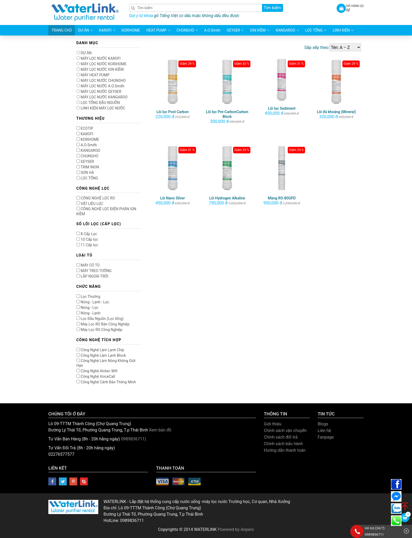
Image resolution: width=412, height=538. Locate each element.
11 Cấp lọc (87, 245)
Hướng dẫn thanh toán (285, 450)
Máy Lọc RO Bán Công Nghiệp (103, 324)
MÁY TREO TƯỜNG (94, 271)
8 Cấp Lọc (86, 234)
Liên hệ (324, 430)
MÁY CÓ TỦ (88, 265)
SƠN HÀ (85, 172)
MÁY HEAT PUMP (93, 75)
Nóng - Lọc (87, 307)
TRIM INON (87, 167)
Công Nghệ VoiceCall (95, 376)
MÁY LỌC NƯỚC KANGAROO (102, 97)
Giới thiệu (272, 423)
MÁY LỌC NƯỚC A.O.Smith (100, 86)
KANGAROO (88, 150)
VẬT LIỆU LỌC (89, 204)
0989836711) (133, 438)
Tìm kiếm (272, 7)
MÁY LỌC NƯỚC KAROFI (98, 58)
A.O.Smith (86, 145)
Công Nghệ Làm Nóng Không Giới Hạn (106, 363)
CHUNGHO (87, 156)
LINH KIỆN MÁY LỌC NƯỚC (100, 108)
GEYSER (85, 161)
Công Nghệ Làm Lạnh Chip (100, 350)
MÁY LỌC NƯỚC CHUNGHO (101, 80)
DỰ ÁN (84, 53)
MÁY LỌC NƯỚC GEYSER (98, 91)
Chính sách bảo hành (283, 443)
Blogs (323, 423)
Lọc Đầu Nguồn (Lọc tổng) (100, 318)
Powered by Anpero (236, 529)
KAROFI (84, 134)
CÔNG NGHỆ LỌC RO (95, 198)
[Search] (206, 8)
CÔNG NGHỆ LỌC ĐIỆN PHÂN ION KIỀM (106, 211)
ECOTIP (84, 128)
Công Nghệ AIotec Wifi (96, 371)
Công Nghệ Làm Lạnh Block (101, 355)
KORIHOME (87, 139)
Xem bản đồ (160, 430)
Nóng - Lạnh (88, 313)
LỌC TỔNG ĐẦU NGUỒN (98, 102)
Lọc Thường (88, 296)
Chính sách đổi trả (281, 437)
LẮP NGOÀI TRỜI (92, 276)
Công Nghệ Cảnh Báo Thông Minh (106, 382)
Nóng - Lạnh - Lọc (92, 302)
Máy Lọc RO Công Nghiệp (99, 330)
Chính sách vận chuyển (285, 430)
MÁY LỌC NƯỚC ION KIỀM (100, 69)
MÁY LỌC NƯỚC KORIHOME (101, 64)
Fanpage (326, 437)
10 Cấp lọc (87, 239)
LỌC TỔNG (87, 178)
